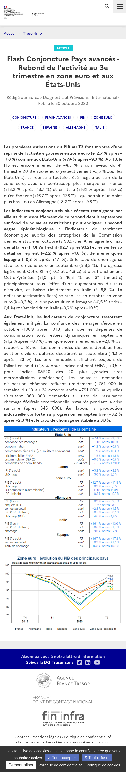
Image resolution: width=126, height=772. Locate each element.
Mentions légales (46, 736)
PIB (82, 117)
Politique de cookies (35, 741)
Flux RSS (101, 741)
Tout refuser (97, 758)
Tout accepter (61, 758)
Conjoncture (24, 117)
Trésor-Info (32, 33)
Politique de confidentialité (87, 736)
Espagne (50, 127)
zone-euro (103, 117)
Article (63, 48)
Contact (22, 736)
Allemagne (75, 127)
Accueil (10, 33)
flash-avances (58, 117)
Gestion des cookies (73, 741)
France (27, 127)
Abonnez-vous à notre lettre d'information (63, 656)
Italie (99, 127)
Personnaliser (21, 765)
